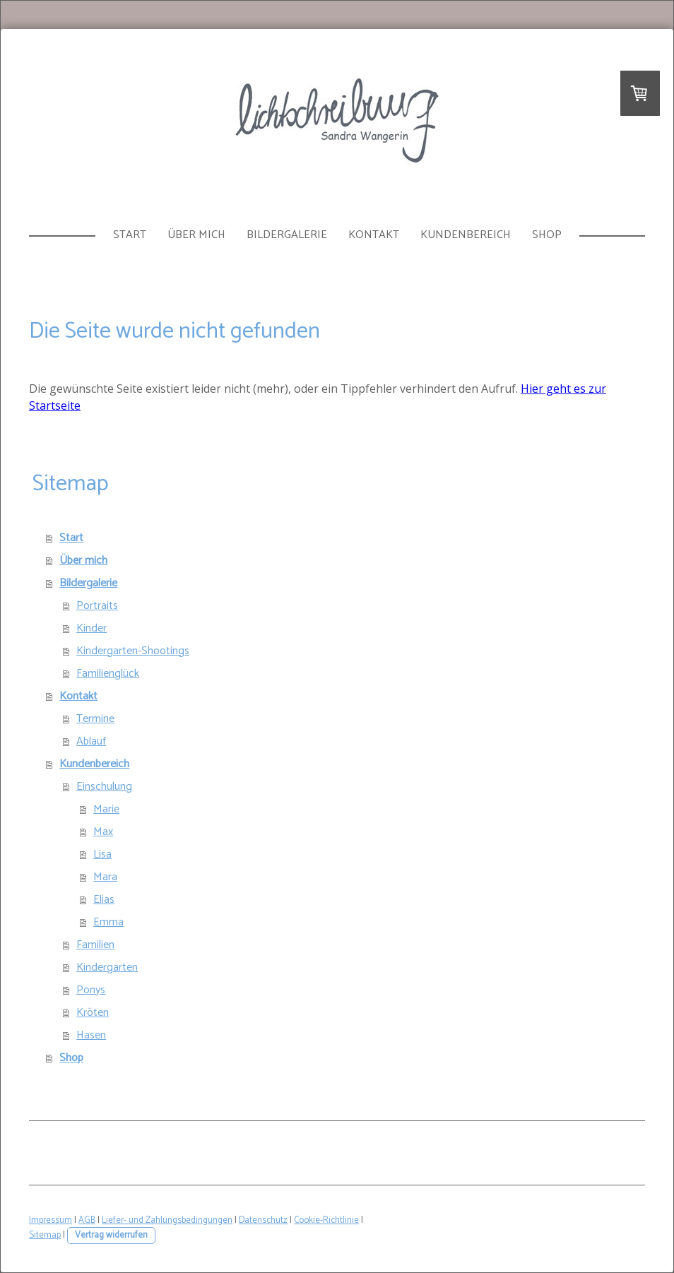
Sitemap (45, 1235)
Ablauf (91, 741)
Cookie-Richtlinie (326, 1220)
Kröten (92, 1012)
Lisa (102, 854)
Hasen (91, 1035)
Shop (547, 234)
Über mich (196, 234)
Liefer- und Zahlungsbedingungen (167, 1220)
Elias (103, 899)
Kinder (91, 628)
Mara (105, 877)
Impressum (50, 1220)
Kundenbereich (465, 234)
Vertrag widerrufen (111, 1235)
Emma (108, 922)
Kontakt (373, 234)
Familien (95, 944)
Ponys (90, 990)
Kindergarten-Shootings (132, 651)
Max (103, 831)
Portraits (97, 605)
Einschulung (104, 786)
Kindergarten (107, 967)
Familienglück (107, 673)
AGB (86, 1220)
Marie (106, 809)
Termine (95, 718)
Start (129, 234)
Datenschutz (263, 1220)
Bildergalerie (287, 234)
